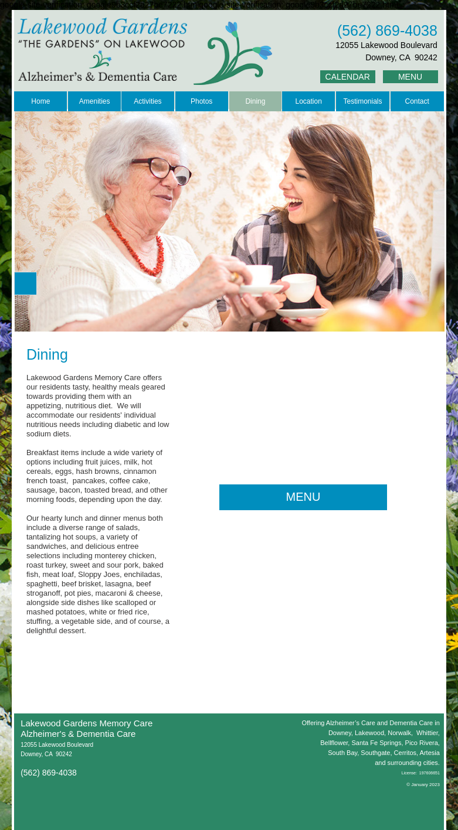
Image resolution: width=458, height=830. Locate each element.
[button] (25, 283)
